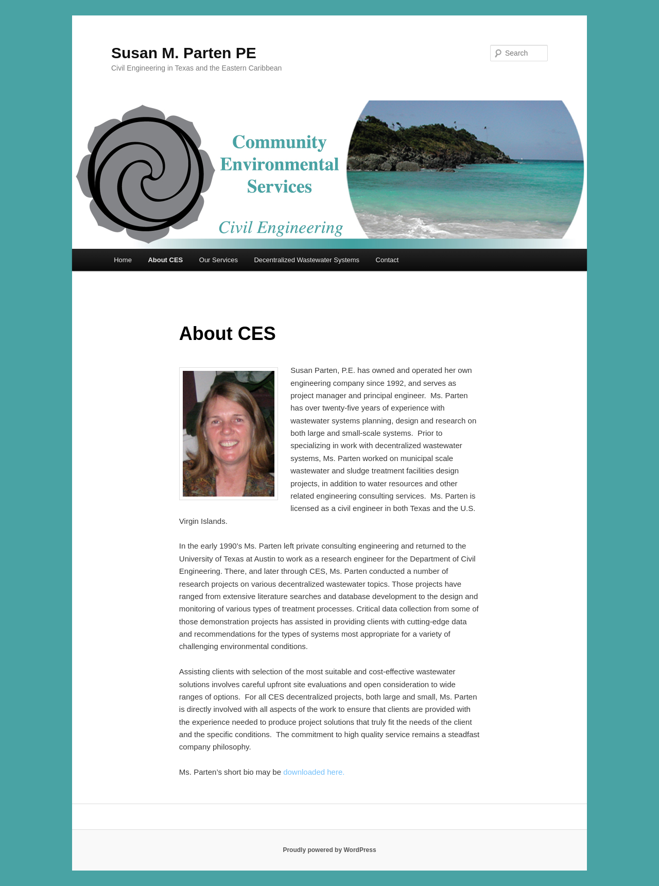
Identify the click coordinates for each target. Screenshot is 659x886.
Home (123, 260)
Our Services (218, 260)
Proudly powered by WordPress (329, 850)
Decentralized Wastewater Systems (306, 260)
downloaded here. (313, 772)
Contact (387, 260)
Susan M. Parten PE (183, 52)
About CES (165, 260)
